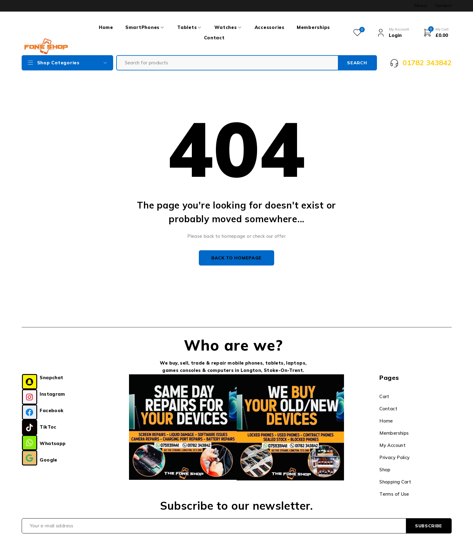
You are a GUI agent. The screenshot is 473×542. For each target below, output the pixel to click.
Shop (385, 469)
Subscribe (428, 526)
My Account (392, 445)
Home (386, 421)
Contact (443, 5)
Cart (384, 396)
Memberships (394, 433)
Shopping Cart (395, 482)
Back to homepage (236, 258)
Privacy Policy (394, 457)
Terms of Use (394, 494)
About (420, 5)
